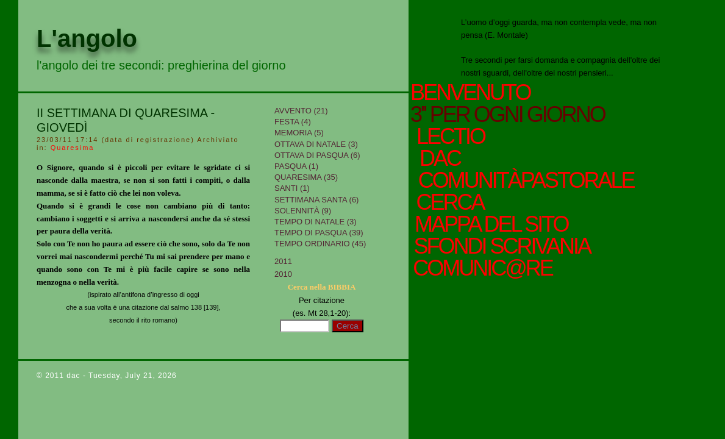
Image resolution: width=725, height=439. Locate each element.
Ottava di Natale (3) (316, 144)
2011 (283, 261)
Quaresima (73, 147)
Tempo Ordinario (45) (320, 243)
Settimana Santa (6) (316, 199)
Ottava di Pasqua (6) (317, 155)
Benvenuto (470, 93)
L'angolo (87, 38)
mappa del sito (489, 224)
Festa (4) (292, 121)
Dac (439, 159)
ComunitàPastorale (524, 180)
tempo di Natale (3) (315, 221)
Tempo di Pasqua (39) (318, 232)
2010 (283, 274)
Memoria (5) (299, 132)
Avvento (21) (301, 110)
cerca (448, 202)
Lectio (452, 137)
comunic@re (481, 268)
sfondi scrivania (500, 246)
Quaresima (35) (306, 177)
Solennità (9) (302, 210)
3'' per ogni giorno (507, 115)
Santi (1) (292, 188)
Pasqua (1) (296, 166)
